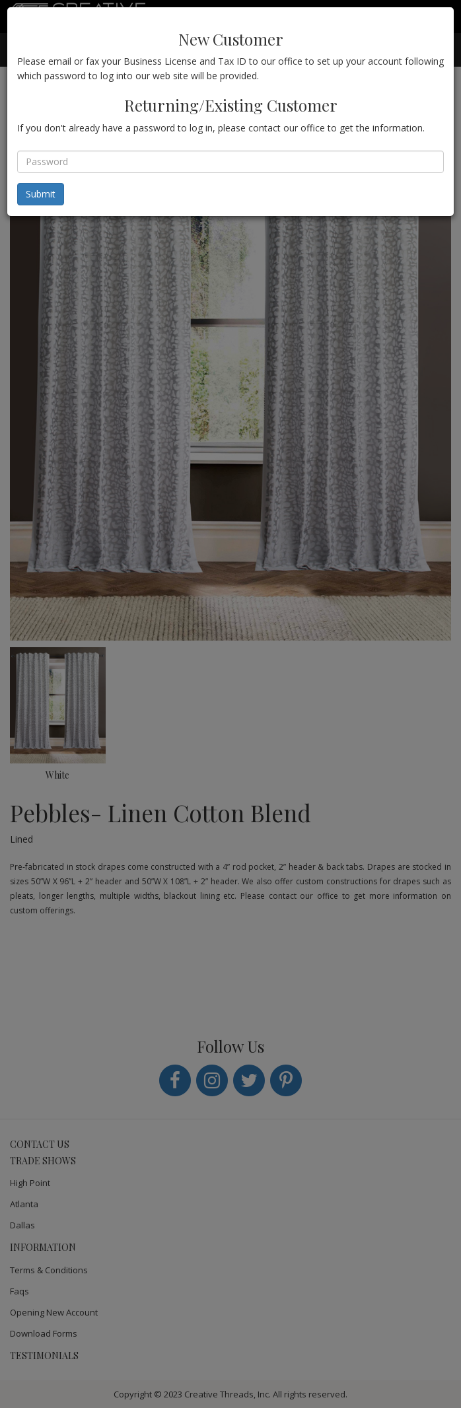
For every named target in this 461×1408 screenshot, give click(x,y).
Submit (40, 194)
